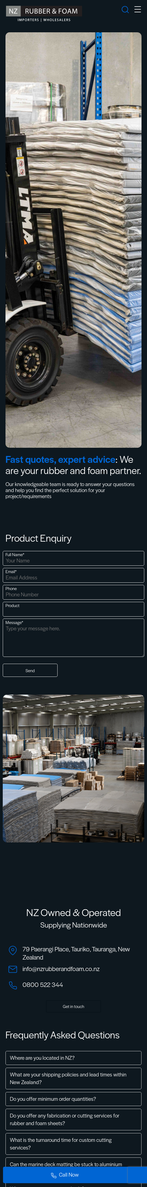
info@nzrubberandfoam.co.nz (61, 968)
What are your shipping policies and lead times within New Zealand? (68, 1078)
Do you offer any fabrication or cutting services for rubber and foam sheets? (64, 1119)
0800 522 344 (42, 984)
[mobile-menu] (137, 10)
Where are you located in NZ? (42, 1057)
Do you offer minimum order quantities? (53, 1098)
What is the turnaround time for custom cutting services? (61, 1143)
